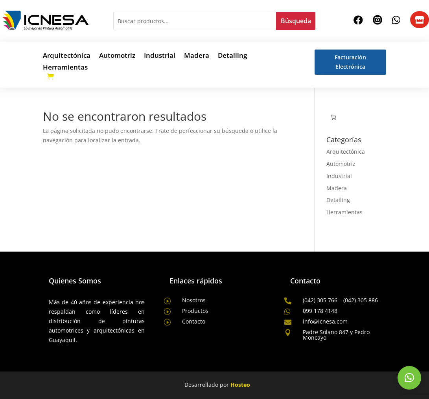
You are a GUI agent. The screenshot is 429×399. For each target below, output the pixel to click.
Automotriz (117, 56)
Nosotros (194, 300)
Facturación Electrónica (350, 61)
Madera (196, 56)
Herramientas (65, 68)
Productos (195, 310)
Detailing (232, 56)
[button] (409, 378)
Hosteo (240, 384)
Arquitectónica (66, 56)
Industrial (159, 56)
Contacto (193, 321)
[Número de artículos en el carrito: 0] (333, 117)
